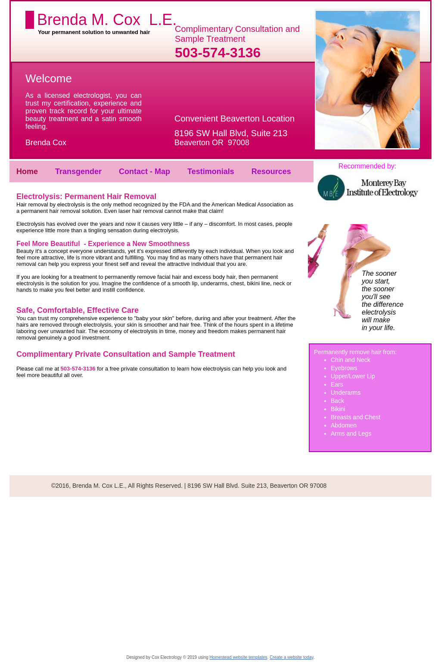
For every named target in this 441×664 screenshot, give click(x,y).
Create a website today (292, 657)
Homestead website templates (238, 657)
